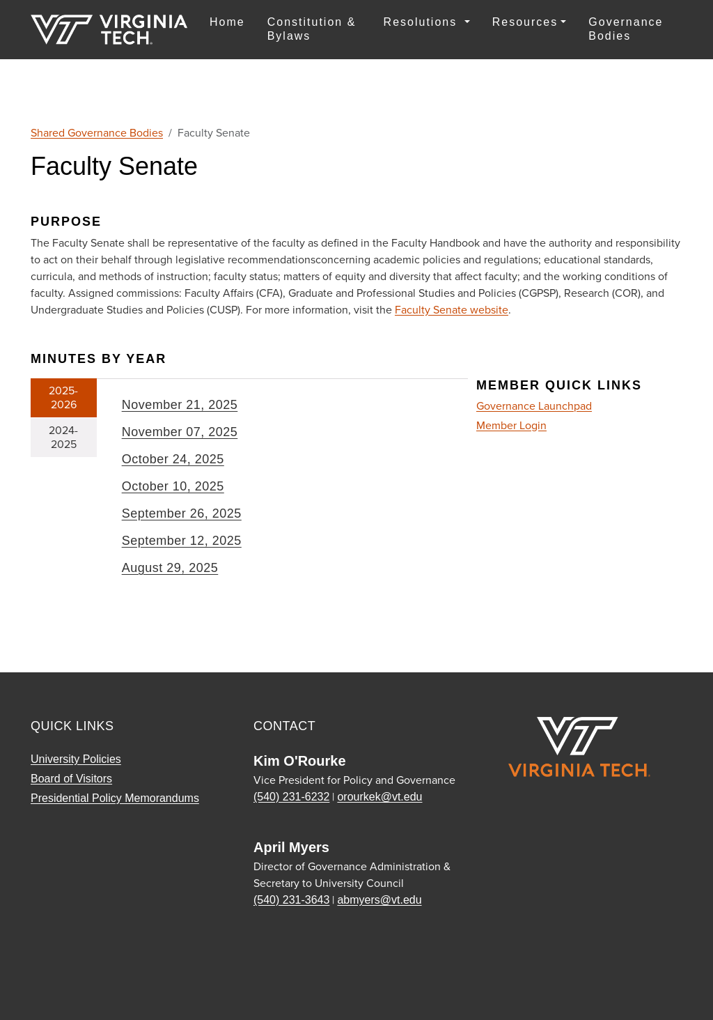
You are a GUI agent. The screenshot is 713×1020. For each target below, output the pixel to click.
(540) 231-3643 (291, 900)
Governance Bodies (625, 29)
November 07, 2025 (180, 432)
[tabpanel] (282, 492)
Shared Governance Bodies (97, 133)
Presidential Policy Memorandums (115, 798)
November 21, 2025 (180, 405)
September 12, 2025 (182, 541)
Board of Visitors (71, 779)
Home (227, 22)
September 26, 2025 (182, 513)
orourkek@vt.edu (379, 797)
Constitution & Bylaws (311, 29)
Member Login (511, 426)
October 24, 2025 (173, 459)
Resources (525, 22)
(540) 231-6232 (291, 797)
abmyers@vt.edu (379, 900)
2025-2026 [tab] (63, 397)
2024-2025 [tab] (63, 437)
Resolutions (423, 22)
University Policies (76, 759)
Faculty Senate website (451, 310)
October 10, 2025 (173, 486)
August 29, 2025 (170, 568)
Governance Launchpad (534, 406)
